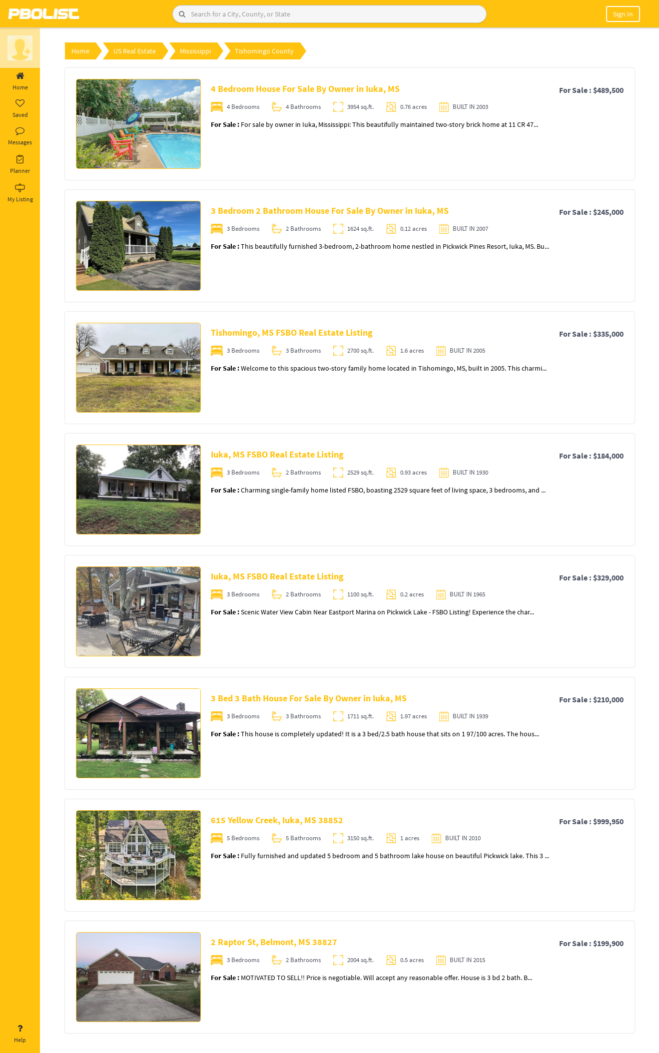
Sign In (623, 13)
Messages (20, 136)
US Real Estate (134, 50)
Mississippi (195, 50)
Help (20, 1034)
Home (20, 81)
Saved (20, 108)
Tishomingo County (264, 50)
